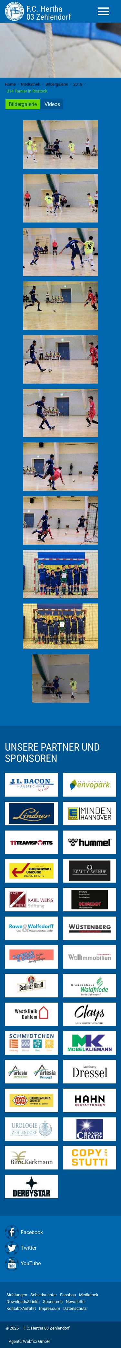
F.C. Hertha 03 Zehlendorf (47, 1328)
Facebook (32, 1232)
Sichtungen (16, 1294)
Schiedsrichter (43, 1294)
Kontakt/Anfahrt (21, 1308)
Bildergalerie (23, 104)
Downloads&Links (23, 1301)
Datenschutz (74, 1308)
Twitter (28, 1248)
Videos (52, 104)
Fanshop (68, 1294)
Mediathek (88, 1294)
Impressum (49, 1308)
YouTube (31, 1263)
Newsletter (76, 1301)
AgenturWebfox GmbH (29, 1341)
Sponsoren (53, 1301)
